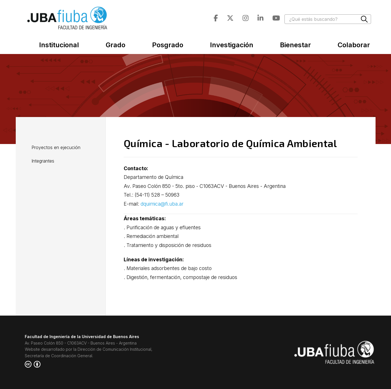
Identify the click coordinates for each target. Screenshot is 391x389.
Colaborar (354, 45)
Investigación (231, 45)
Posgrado (167, 45)
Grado (115, 45)
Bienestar (295, 45)
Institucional (59, 45)
